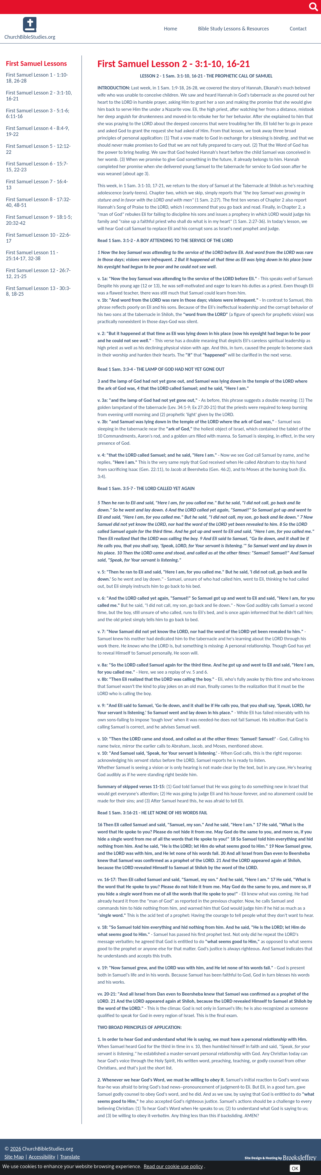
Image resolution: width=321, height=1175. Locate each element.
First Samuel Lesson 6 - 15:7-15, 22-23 (37, 166)
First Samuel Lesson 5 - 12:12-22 (38, 149)
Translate (70, 1157)
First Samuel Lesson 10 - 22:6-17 (38, 238)
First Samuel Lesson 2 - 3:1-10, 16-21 (39, 95)
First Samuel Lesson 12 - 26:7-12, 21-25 (38, 273)
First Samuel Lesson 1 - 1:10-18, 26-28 (37, 78)
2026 (15, 1148)
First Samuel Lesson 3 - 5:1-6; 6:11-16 (37, 113)
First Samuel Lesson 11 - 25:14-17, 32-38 (32, 255)
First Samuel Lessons (36, 63)
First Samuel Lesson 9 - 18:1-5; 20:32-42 (39, 220)
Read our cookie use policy (173, 1166)
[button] (313, 7)
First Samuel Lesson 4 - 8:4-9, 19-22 (37, 131)
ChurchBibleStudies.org (29, 28)
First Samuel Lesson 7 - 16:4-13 (37, 184)
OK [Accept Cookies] (295, 1168)
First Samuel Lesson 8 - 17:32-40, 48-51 (38, 202)
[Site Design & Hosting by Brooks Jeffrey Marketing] (281, 1158)
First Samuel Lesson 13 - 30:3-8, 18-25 (38, 291)
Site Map (14, 1157)
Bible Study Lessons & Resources (233, 28)
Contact (298, 28)
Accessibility (42, 1157)
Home (170, 28)
